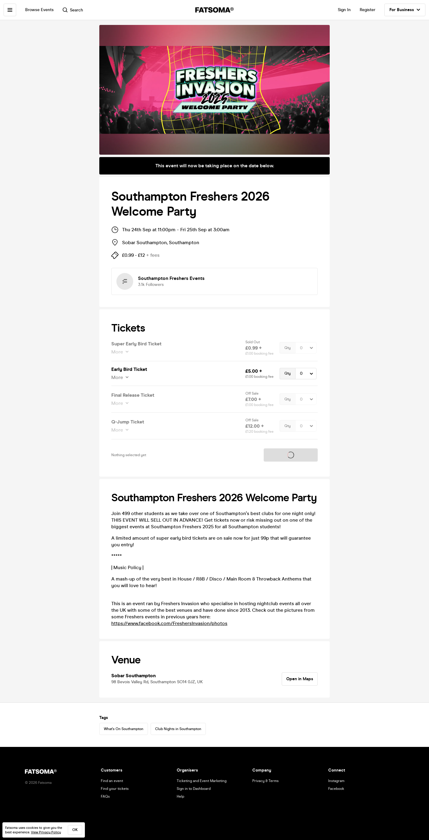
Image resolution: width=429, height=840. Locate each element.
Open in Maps (299, 678)
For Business (404, 10)
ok (75, 830)
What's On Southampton (123, 729)
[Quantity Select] (305, 347)
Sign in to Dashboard (194, 789)
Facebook (336, 789)
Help (180, 796)
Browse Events (39, 9)
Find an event (112, 781)
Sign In (344, 9)
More (117, 352)
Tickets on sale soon (290, 455)
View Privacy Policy (46, 832)
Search (73, 10)
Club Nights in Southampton (178, 729)
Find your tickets (115, 789)
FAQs (105, 796)
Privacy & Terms (265, 781)
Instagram (336, 781)
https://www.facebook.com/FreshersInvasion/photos (169, 623)
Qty (287, 348)
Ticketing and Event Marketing (201, 781)
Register (367, 9)
